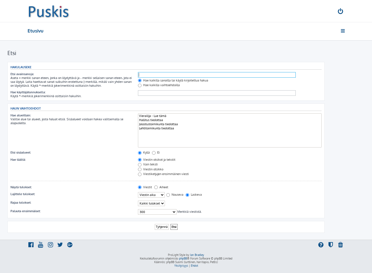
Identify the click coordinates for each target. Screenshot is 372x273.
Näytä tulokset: (21, 187)
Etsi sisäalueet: (20, 152)
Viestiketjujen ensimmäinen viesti (163, 174)
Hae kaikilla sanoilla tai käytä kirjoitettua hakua (173, 80)
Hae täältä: (18, 160)
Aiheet (161, 187)
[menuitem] (340, 12)
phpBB (183, 258)
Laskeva (194, 194)
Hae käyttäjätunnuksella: (27, 92)
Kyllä (144, 152)
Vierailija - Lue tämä (230, 116)
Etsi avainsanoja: (22, 74)
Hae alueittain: (20, 115)
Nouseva (174, 194)
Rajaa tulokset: (20, 202)
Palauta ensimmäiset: (25, 211)
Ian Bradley (197, 254)
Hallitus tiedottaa (230, 120)
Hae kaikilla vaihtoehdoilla (159, 85)
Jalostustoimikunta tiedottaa (230, 124)
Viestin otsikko (150, 169)
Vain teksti (148, 164)
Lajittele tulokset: (22, 194)
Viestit (145, 187)
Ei (156, 152)
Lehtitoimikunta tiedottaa (230, 128)
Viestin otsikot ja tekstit (156, 160)
